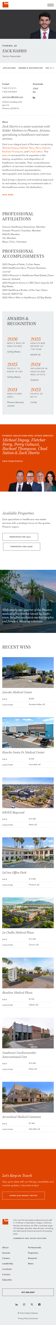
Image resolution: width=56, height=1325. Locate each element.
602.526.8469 (10, 91)
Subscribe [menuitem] (7, 1280)
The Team (50, 68)
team (5, 155)
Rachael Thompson (12, 151)
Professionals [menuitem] (34, 1248)
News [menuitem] (30, 1264)
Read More (8, 195)
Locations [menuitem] (7, 1269)
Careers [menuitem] (6, 1258)
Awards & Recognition (30, 68)
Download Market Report (23, 1196)
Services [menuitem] (6, 1253)
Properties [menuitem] (33, 1253)
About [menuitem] (5, 1248)
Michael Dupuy (10, 147)
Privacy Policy (23, 1318)
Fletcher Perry (27, 147)
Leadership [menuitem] (7, 1264)
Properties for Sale (20, 537)
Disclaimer (33, 1318)
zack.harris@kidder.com (12, 97)
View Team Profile (12, 461)
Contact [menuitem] (6, 1275)
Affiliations (9, 68)
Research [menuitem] (32, 1258)
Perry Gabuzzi (43, 147)
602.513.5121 (10, 88)
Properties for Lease (21, 547)
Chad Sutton (36, 151)
